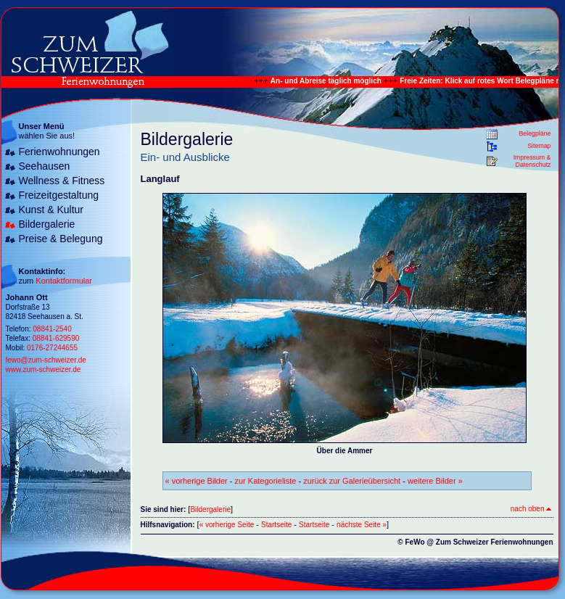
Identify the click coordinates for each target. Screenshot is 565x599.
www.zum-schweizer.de (43, 369)
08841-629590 (56, 338)
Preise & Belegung (61, 238)
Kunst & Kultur (51, 209)
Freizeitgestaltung (59, 195)
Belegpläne (534, 133)
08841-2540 (52, 329)
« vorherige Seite (227, 525)
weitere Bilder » (435, 480)
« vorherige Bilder (196, 480)
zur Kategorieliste (266, 480)
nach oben (531, 509)
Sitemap (538, 145)
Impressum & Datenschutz (532, 161)
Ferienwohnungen (59, 151)
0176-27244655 (52, 348)
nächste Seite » (362, 525)
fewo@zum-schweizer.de (46, 360)
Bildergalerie (47, 224)
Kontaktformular (64, 280)
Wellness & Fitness (62, 180)
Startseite (276, 525)
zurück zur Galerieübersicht (351, 480)
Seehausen (44, 166)
